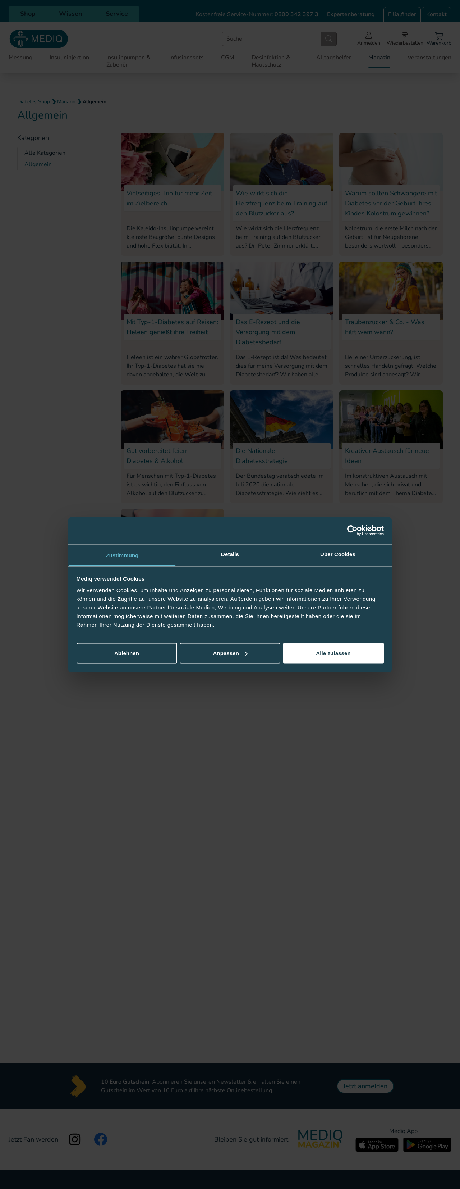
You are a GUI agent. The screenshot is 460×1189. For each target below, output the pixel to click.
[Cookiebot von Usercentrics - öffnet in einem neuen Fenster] (352, 530)
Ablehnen (126, 653)
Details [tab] (230, 554)
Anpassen (230, 653)
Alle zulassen (333, 653)
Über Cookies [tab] (337, 554)
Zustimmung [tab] (122, 555)
